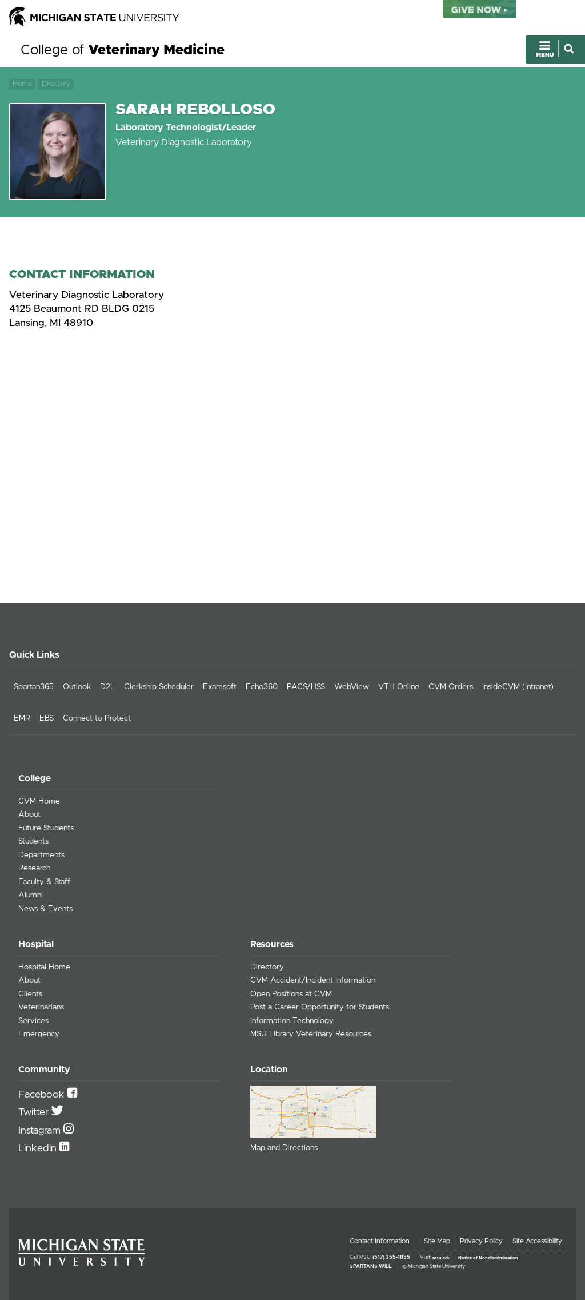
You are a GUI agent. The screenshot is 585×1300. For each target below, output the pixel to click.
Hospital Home (44, 967)
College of (123, 50)
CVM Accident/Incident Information (312, 980)
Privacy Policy (481, 1241)
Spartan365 (34, 687)
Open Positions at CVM (291, 994)
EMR (22, 718)
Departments (41, 855)
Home (22, 84)
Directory (56, 84)
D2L (107, 687)
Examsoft (220, 687)
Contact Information (380, 1241)
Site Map (437, 1241)
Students (33, 841)
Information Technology (292, 1021)
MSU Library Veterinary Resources (310, 1034)
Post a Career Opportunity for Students (319, 1007)
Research (34, 868)
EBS (46, 718)
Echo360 (262, 687)
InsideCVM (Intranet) (518, 687)
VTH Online (398, 687)
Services (33, 1021)
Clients (30, 994)
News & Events (45, 909)
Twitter (34, 1112)
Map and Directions (284, 1148)
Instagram (40, 1131)
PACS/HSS (306, 687)
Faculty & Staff (44, 882)
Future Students (46, 828)
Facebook (42, 1095)
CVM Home (39, 801)
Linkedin (38, 1148)
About (29, 814)
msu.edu (441, 1257)
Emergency (38, 1034)
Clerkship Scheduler (159, 687)
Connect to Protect (97, 718)
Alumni (30, 895)
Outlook (77, 687)
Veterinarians (41, 1007)
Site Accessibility (537, 1241)
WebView (351, 687)
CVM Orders (450, 687)
